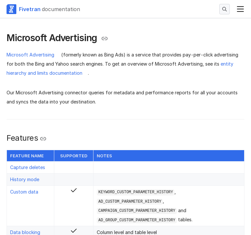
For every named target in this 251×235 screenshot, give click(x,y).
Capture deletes (27, 167)
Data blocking (25, 232)
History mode (24, 179)
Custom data (24, 192)
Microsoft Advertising (30, 54)
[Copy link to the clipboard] (104, 38)
